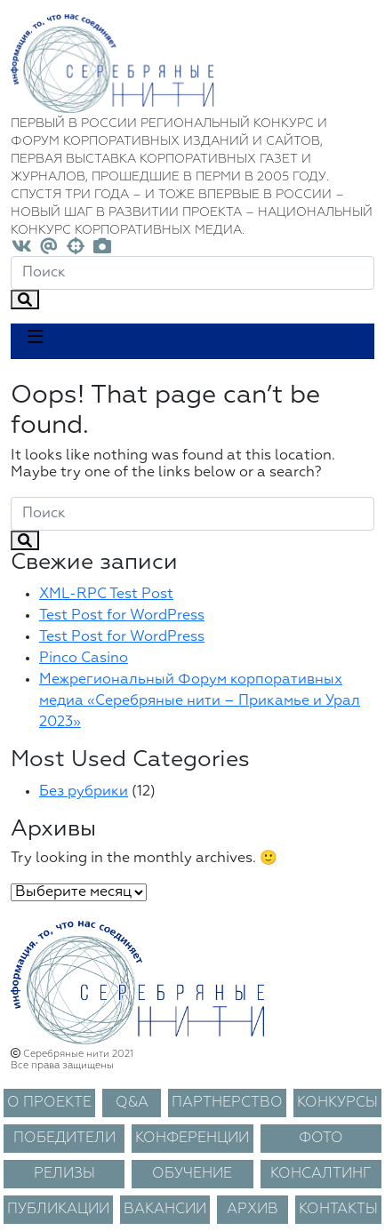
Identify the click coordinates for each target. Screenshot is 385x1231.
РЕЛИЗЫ (64, 1174)
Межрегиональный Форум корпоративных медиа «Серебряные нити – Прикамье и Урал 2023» (199, 701)
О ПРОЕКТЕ (49, 1103)
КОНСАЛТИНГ (321, 1174)
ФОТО (321, 1138)
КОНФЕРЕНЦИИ (192, 1138)
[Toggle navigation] (35, 341)
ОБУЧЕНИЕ (192, 1174)
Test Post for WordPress (122, 616)
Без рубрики (83, 792)
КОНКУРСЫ (337, 1103)
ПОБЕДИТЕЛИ (64, 1138)
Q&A (132, 1103)
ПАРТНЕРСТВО (227, 1103)
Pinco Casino (83, 658)
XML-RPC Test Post (106, 595)
